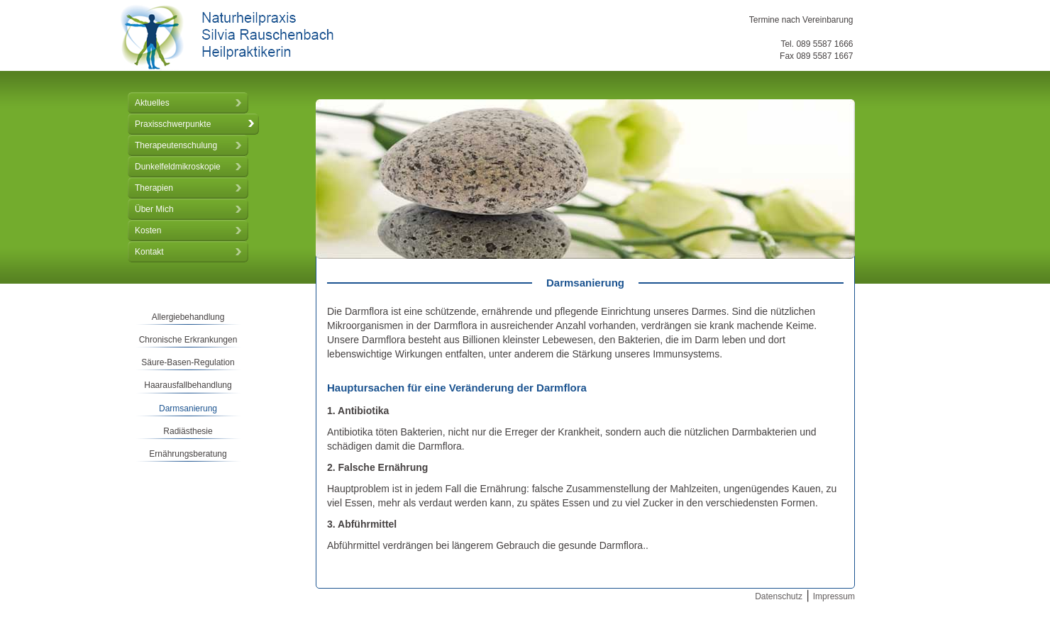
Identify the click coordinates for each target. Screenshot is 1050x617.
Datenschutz (778, 596)
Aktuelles (152, 103)
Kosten (148, 230)
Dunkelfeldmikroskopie (178, 167)
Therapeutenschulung (176, 145)
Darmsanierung (188, 408)
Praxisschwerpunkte (173, 124)
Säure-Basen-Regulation (187, 362)
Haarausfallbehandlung (187, 385)
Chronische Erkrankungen (188, 340)
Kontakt (149, 252)
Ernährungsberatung (187, 454)
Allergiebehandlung (188, 317)
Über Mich (154, 209)
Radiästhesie (187, 431)
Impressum (834, 596)
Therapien (154, 188)
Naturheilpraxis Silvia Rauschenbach (227, 37)
